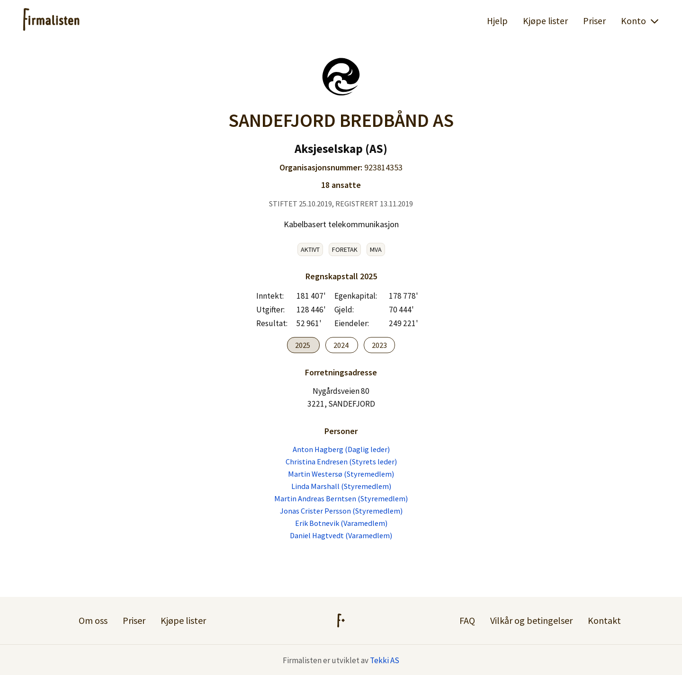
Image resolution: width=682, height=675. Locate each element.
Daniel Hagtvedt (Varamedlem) (341, 535)
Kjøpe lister (545, 21)
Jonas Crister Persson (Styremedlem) (341, 510)
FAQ (467, 620)
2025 (303, 345)
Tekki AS (384, 660)
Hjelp (497, 21)
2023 (379, 345)
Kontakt (604, 620)
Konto (640, 21)
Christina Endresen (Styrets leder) (341, 461)
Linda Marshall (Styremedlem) (341, 486)
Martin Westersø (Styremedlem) (341, 474)
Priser (594, 21)
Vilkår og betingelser (531, 620)
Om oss (93, 620)
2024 (341, 345)
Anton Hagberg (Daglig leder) (341, 449)
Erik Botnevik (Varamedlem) (341, 523)
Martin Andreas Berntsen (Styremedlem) (341, 498)
